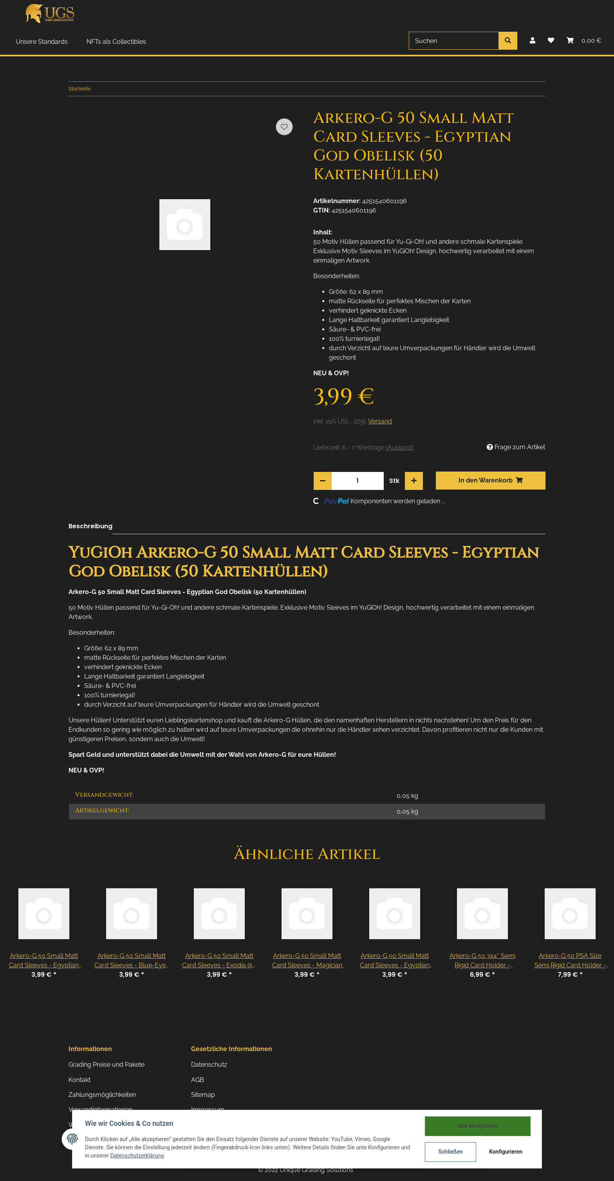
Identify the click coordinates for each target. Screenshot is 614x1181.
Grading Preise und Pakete (106, 1064)
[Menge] (357, 481)
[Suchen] (454, 41)
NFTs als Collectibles (116, 41)
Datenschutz (209, 1064)
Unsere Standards (42, 41)
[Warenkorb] (584, 41)
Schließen (450, 1152)
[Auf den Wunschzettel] (284, 126)
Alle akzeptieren (477, 1126)
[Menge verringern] (323, 481)
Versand (380, 421)
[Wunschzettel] (551, 41)
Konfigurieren (505, 1152)
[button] (533, 41)
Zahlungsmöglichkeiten (102, 1094)
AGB (197, 1080)
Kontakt (79, 1080)
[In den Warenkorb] (491, 481)
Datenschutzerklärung (137, 1155)
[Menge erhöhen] (414, 481)
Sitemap (203, 1094)
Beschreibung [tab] (90, 526)
